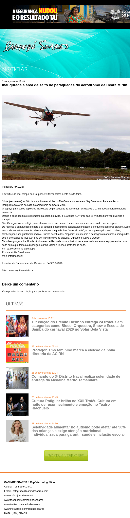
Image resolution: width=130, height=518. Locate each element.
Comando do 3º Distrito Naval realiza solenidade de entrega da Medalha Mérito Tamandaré (76, 378)
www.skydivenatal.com (21, 270)
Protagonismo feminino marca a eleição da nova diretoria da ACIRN (73, 352)
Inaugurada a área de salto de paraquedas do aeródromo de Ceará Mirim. (65, 85)
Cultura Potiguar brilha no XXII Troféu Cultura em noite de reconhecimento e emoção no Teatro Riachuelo (74, 404)
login (28, 291)
